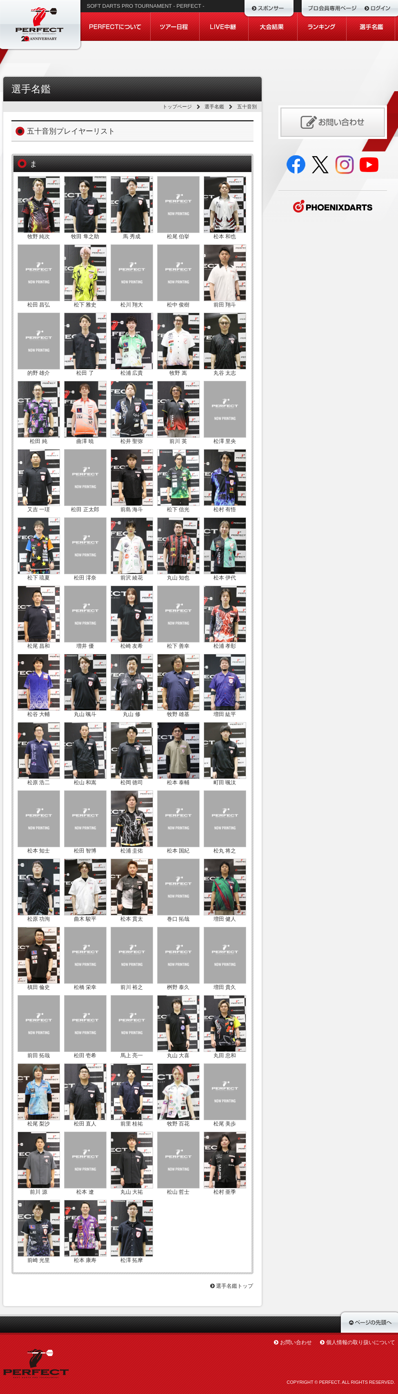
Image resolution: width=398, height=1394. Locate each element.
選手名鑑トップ (231, 1286)
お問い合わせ (296, 1342)
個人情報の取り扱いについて (360, 1342)
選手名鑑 (214, 107)
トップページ (177, 107)
